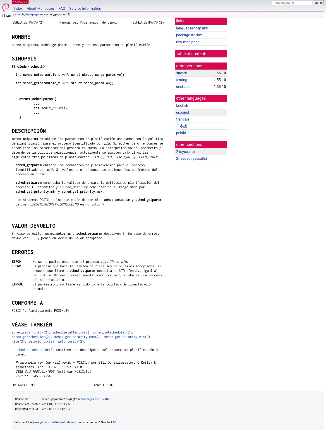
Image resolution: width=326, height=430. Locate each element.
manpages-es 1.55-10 (94, 399)
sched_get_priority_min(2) (127, 337)
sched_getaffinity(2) (70, 332)
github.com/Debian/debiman (58, 422)
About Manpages (41, 8)
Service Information (85, 8)
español (182, 112)
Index (18, 8)
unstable (183, 87)
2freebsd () (191, 158)
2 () (185, 152)
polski (181, 133)
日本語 (181, 126)
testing (181, 80)
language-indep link (192, 28)
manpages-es (34, 14)
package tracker (189, 35)
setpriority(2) (41, 341)
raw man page (187, 42)
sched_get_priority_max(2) (77, 337)
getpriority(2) (71, 341)
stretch (19, 14)
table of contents (192, 53)
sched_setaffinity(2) (30, 332)
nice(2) (18, 341)
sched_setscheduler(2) (112, 332)
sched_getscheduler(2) (31, 337)
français (182, 119)
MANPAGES (20, 1)
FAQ (62, 8)
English (182, 105)
